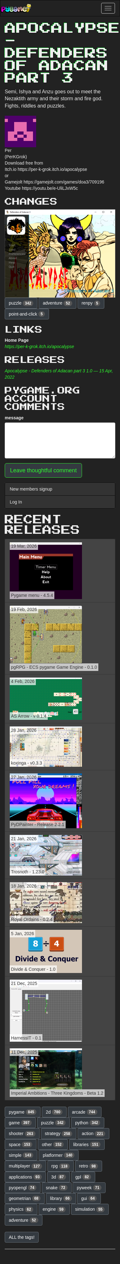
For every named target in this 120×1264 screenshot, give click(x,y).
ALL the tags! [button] (22, 1237)
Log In (16, 501)
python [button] (87, 1123)
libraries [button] (87, 1144)
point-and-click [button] (27, 314)
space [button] (20, 1144)
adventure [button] (57, 303)
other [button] (53, 1144)
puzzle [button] (21, 303)
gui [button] (89, 1198)
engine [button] (54, 1209)
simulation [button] (90, 1209)
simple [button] (21, 1155)
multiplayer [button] (25, 1166)
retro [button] (88, 1166)
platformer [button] (58, 1155)
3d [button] (58, 1177)
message (14, 417)
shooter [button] (22, 1134)
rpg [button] (61, 1166)
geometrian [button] (25, 1198)
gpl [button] (83, 1177)
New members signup (31, 489)
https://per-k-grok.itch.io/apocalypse (39, 346)
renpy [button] (91, 303)
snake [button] (57, 1188)
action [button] (93, 1134)
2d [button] (54, 1112)
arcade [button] (84, 1112)
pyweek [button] (89, 1188)
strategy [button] (59, 1134)
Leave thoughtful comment (43, 470)
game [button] (20, 1123)
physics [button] (21, 1209)
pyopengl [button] (22, 1188)
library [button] (61, 1198)
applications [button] (25, 1177)
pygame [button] (22, 1112)
